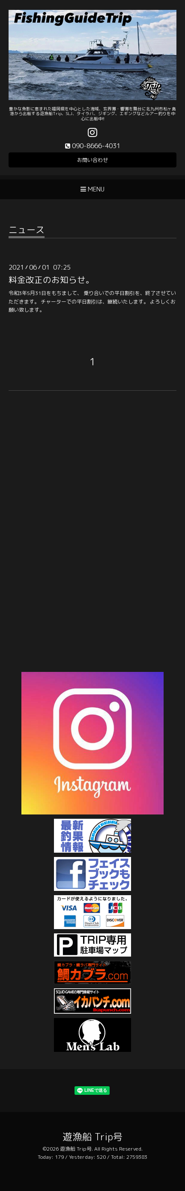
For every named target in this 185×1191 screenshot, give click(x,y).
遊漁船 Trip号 (93, 1136)
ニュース (27, 230)
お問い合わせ (92, 160)
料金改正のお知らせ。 (51, 280)
